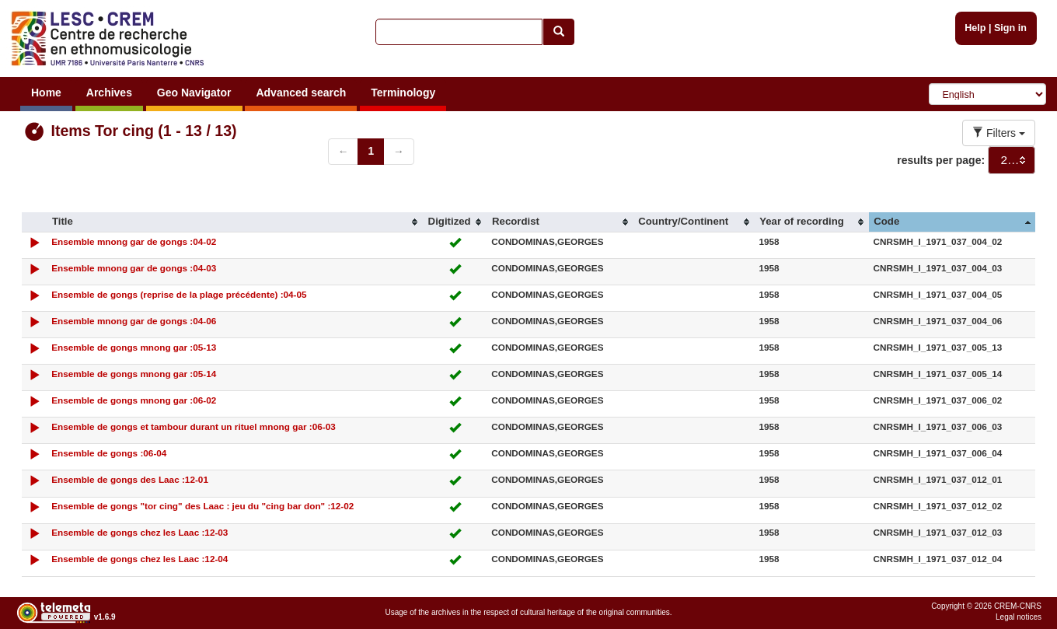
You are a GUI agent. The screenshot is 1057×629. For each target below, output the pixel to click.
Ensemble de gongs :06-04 (108, 453)
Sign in (1010, 28)
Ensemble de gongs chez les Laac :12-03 (139, 532)
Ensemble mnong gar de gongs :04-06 (133, 321)
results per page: (941, 160)
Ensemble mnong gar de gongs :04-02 (133, 241)
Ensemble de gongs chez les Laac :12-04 (139, 559)
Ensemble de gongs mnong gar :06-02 (133, 400)
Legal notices (1018, 617)
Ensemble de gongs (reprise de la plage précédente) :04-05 (178, 294)
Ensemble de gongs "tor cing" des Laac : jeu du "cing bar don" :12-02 (202, 506)
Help (975, 28)
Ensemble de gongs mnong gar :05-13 (133, 347)
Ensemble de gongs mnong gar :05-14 (133, 374)
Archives (109, 92)
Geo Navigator (194, 92)
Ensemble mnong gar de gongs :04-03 (133, 268)
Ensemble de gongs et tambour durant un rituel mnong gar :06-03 (193, 426)
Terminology (403, 92)
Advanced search (301, 92)
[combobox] (1011, 160)
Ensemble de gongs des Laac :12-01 (129, 479)
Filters (998, 133)
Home (46, 92)
